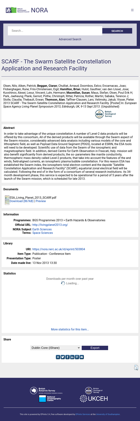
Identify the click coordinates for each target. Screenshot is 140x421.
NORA (39, 10)
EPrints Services (83, 414)
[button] (136, 367)
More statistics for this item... (70, 329)
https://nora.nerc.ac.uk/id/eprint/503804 (58, 249)
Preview (41, 201)
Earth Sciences (42, 229)
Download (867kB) (22, 201)
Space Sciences (42, 233)
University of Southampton (108, 414)
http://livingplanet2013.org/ (50, 225)
